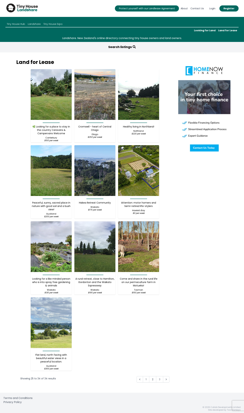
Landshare (34, 24)
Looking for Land (205, 30)
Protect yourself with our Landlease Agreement (147, 8)
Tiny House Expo (53, 24)
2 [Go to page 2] (152, 379)
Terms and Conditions (18, 398)
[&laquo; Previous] (140, 379)
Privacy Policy (12, 402)
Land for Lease (227, 30)
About (184, 8)
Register (229, 8)
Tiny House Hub (16, 24)
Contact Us (197, 8)
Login (212, 8)
